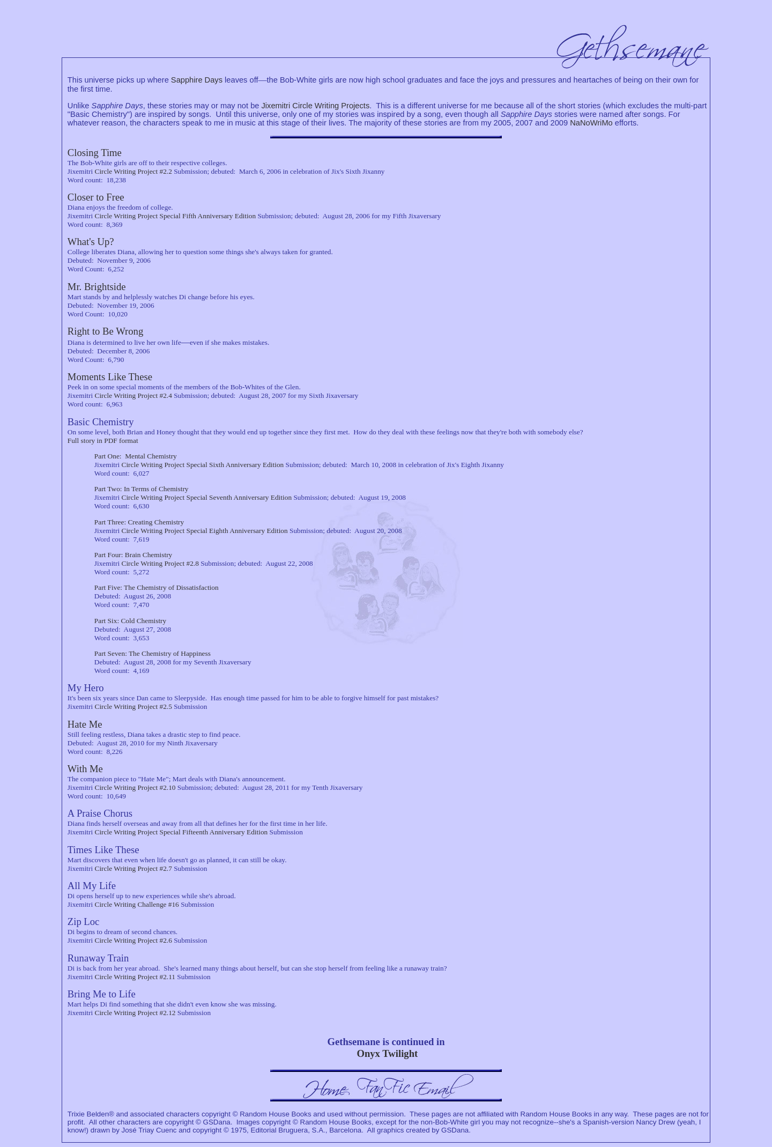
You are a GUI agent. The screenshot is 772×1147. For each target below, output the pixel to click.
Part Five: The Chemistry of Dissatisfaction (156, 587)
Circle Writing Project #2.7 (133, 868)
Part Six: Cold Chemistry (130, 621)
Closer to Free (96, 197)
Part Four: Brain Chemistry (133, 555)
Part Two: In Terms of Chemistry (141, 489)
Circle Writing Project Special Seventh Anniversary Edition (207, 497)
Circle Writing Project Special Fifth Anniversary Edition (175, 216)
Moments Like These (110, 376)
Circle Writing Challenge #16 (137, 904)
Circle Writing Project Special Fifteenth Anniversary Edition (181, 832)
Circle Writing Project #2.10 (135, 787)
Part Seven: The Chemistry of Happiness (152, 653)
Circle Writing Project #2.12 (135, 1013)
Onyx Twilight (387, 1053)
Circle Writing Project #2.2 (133, 171)
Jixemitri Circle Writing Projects (316, 105)
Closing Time (95, 152)
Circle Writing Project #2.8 (160, 563)
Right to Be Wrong (105, 331)
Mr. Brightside (97, 286)
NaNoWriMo (591, 123)
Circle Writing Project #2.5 (133, 706)
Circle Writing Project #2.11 (135, 977)
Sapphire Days (196, 80)
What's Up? (91, 241)
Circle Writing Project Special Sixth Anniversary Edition (203, 465)
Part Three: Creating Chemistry (139, 522)
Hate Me (85, 724)
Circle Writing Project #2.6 (133, 940)
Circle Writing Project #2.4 (133, 395)
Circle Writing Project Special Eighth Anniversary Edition (205, 531)
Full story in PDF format (103, 440)
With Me (85, 768)
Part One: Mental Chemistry (135, 456)
